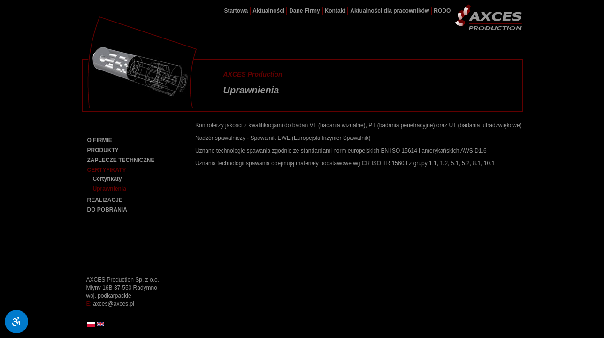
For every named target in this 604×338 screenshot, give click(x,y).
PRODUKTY (103, 150)
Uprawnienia (109, 188)
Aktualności (268, 11)
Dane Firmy (304, 11)
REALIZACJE (104, 200)
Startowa (236, 11)
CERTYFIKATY (106, 170)
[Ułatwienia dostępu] (16, 321)
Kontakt (335, 11)
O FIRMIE (99, 140)
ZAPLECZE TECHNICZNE (121, 160)
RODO (442, 11)
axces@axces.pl (113, 303)
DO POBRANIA (107, 210)
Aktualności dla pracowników (389, 11)
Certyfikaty (107, 179)
